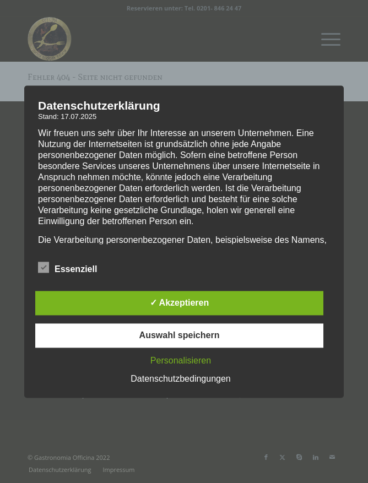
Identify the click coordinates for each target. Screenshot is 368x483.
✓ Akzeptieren (179, 302)
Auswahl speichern (179, 335)
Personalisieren (180, 360)
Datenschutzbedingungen (180, 378)
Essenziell (67, 268)
